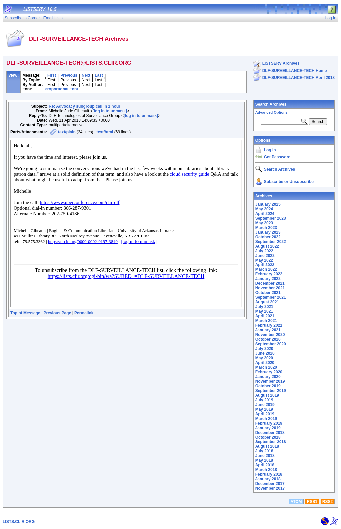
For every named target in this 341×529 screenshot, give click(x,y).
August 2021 (267, 302)
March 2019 (266, 418)
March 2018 (266, 469)
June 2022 (265, 255)
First (51, 75)
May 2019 (264, 409)
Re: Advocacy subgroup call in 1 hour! (85, 106)
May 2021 (264, 311)
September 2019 (270, 390)
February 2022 (268, 274)
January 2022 (268, 278)
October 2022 (268, 237)
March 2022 (266, 269)
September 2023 (270, 218)
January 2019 (268, 428)
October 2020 (268, 339)
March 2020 (266, 367)
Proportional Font (61, 89)
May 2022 (264, 260)
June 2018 (265, 455)
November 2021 (270, 288)
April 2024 (264, 213)
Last (99, 75)
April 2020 (264, 362)
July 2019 (264, 400)
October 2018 (268, 437)
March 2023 (266, 227)
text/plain (67, 132)
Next (86, 75)
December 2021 (270, 283)
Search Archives (271, 104)
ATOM (296, 501)
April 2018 (264, 465)
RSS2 (327, 501)
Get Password (277, 157)
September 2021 (270, 297)
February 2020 (268, 372)
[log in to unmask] (110, 111)
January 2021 (268, 330)
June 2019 (265, 404)
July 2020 (264, 348)
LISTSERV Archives (281, 63)
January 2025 (268, 204)
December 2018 (270, 432)
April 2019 (264, 414)
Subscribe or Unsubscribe (289, 181)
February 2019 (268, 423)
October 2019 (268, 386)
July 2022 (264, 251)
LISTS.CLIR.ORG (19, 521)
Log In (270, 150)
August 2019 (267, 395)
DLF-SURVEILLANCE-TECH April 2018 (298, 77)
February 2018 (268, 474)
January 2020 (268, 376)
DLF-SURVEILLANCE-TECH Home (294, 70)
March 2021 (266, 320)
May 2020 (264, 358)
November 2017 (270, 488)
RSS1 (312, 501)
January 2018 (268, 479)
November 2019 (270, 381)
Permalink (83, 313)
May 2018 (264, 460)
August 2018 (267, 446)
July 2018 (264, 451)
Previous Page (57, 313)
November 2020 (270, 334)
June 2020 (265, 353)
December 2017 (270, 483)
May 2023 (264, 223)
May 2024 (264, 209)
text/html (104, 132)
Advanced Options (271, 112)
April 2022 (264, 265)
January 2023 (268, 232)
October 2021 (268, 292)
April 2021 (264, 316)
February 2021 (268, 325)
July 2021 (264, 306)
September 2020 (270, 344)
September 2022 (270, 241)
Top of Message (25, 313)
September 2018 (270, 442)
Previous (68, 75)
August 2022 (267, 246)
